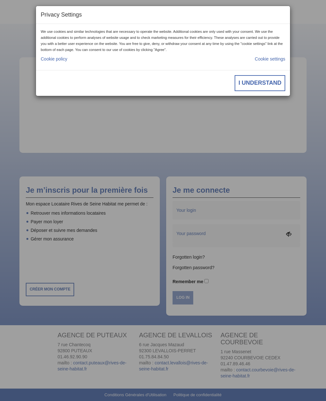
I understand (259, 83)
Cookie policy (54, 58)
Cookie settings (270, 58)
